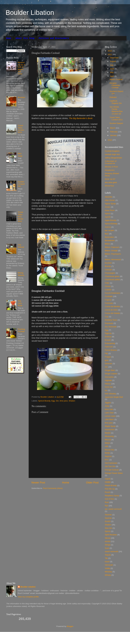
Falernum (109, 347)
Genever (108, 363)
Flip (106, 353)
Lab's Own (109, 413)
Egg (53, 401)
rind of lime (109, 499)
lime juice (64, 401)
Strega (107, 545)
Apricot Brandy (44, 401)
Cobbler (108, 290)
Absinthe (108, 197)
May (112, 72)
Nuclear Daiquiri (116, 123)
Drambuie (109, 323)
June (112, 69)
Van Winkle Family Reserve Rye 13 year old (116, 110)
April (112, 76)
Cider (107, 283)
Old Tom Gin (110, 466)
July (112, 65)
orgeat (107, 479)
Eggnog (108, 333)
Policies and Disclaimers (54, 38)
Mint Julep (20, 154)
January (113, 135)
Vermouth (109, 565)
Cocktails (109, 296)
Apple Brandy (110, 220)
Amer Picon (110, 210)
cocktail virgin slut (112, 154)
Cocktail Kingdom (112, 151)
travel (107, 562)
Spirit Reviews (111, 535)
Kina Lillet (109, 409)
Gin (57, 401)
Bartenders (109, 237)
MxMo (107, 453)
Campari (108, 270)
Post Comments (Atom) (53, 488)
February (114, 132)
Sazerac (108, 518)
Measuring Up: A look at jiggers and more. (21, 68)
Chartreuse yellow (112, 280)
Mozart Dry (109, 450)
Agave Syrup (110, 204)
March (113, 128)
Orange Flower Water (114, 473)
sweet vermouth (111, 551)
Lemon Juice (110, 416)
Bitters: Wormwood (113, 259)
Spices (108, 531)
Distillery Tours (111, 320)
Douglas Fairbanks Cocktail (115, 85)
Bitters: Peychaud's (113, 254)
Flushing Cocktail (21, 330)
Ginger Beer (110, 370)
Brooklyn (21, 97)
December (114, 58)
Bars (107, 234)
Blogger (70, 626)
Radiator (113, 97)
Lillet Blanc (109, 419)
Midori (107, 443)
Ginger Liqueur (111, 374)
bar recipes (109, 230)
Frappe (108, 357)
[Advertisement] (14, 421)
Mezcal (108, 440)
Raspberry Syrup (112, 495)
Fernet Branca (111, 350)
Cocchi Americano (112, 293)
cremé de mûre (111, 310)
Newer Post (38, 482)
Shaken (72, 401)
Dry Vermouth (110, 327)
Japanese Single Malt (114, 397)
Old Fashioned (111, 463)
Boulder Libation (30, 12)
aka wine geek (111, 182)
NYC (107, 460)
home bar (109, 387)
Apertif (107, 217)
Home (8, 38)
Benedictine (110, 240)
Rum (107, 502)
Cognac (108, 300)
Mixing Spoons (21, 274)
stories (107, 541)
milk (106, 446)
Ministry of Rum (111, 167)
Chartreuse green (112, 276)
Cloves (108, 286)
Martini (108, 433)
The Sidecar (21, 246)
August (113, 61)
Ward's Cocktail (116, 79)
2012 (110, 51)
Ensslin (108, 340)
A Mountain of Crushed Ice (110, 162)
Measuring (109, 436)
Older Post (92, 482)
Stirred (107, 538)
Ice (106, 390)
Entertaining (110, 343)
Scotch (108, 521)
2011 (110, 54)
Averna (108, 227)
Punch (107, 492)
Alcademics (109, 170)
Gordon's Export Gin (21, 184)
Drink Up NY (110, 179)
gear (107, 360)
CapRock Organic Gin (116, 102)
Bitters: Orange (111, 250)
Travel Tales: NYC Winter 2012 (20, 216)
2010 (110, 140)
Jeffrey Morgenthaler (113, 158)
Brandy (108, 266)
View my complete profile (28, 597)
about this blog (25, 38)
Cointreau (109, 303)
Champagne (110, 273)
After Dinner (110, 200)
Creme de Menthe (112, 306)
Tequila (108, 555)
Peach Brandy (111, 485)
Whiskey (108, 572)
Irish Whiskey (110, 394)
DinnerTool (109, 186)
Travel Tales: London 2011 (21, 128)
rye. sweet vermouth (113, 509)
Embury (108, 337)
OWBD (108, 482)
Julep (107, 406)
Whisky (108, 575)
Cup (106, 317)
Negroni (108, 456)
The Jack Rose (20, 303)
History (108, 384)
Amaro (107, 207)
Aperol (107, 213)
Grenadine (109, 377)
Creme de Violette (112, 313)
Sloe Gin (108, 528)
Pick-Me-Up (110, 489)
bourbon (108, 263)
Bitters (107, 244)
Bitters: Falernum (112, 247)
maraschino (110, 429)
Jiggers (108, 403)
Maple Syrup (110, 426)
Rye (106, 506)
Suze (107, 548)
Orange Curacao (112, 470)
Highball (108, 380)
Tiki (106, 558)
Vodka (107, 568)
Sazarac (108, 515)
